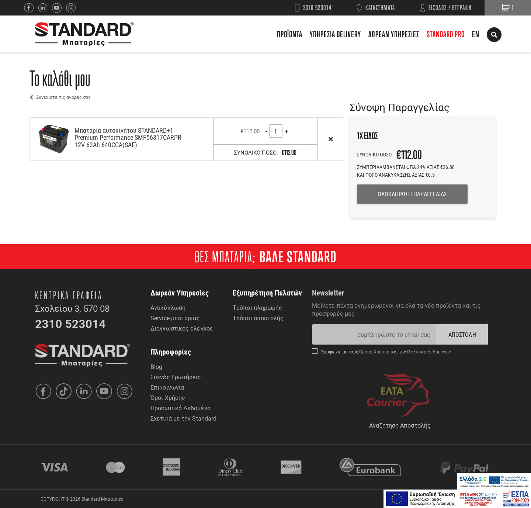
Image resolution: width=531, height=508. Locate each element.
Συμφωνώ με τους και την (386, 351)
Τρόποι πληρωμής (257, 307)
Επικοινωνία (167, 387)
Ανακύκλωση (167, 307)
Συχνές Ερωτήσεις (175, 377)
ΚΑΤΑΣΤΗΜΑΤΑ (380, 7)
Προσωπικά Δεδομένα (180, 408)
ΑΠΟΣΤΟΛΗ (462, 334)
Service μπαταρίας (175, 318)
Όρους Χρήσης (375, 352)
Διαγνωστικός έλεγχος (181, 328)
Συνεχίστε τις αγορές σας (63, 97)
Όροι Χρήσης (167, 397)
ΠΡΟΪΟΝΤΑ (289, 34)
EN (475, 34)
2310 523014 (317, 7)
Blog (156, 366)
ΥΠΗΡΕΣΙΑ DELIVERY (335, 34)
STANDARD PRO (446, 34)
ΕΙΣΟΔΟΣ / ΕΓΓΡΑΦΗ (450, 7)
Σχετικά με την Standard (183, 418)
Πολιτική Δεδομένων (428, 352)
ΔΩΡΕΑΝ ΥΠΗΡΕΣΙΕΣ (393, 34)
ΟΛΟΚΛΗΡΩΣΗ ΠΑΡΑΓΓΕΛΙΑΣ (412, 194)
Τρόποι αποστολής (258, 318)
